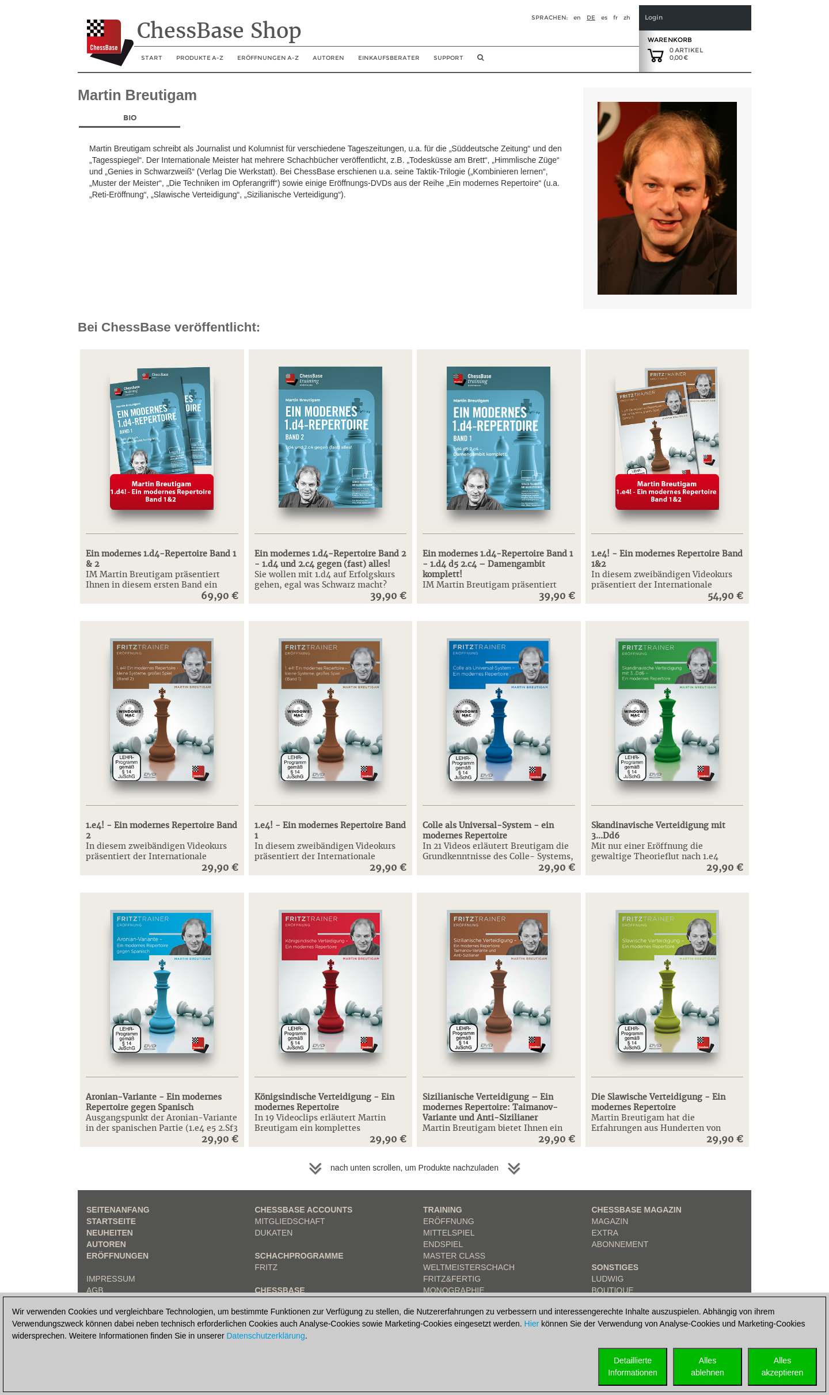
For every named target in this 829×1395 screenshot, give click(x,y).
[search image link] (480, 61)
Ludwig (608, 1278)
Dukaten (274, 1232)
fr (615, 17)
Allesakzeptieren (782, 1366)
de (591, 17)
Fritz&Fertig (452, 1278)
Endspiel (443, 1244)
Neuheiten (109, 1232)
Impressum (110, 1278)
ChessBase (280, 1290)
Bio (129, 117)
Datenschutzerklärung (266, 1335)
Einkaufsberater (389, 58)
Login (654, 17)
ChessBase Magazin (637, 1209)
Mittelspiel (448, 1232)
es (604, 17)
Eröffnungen (117, 1255)
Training (442, 1209)
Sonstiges (615, 1267)
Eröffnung (448, 1221)
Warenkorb (670, 40)
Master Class (454, 1255)
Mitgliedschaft (290, 1221)
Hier (531, 1323)
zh (626, 17)
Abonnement (620, 1244)
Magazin (610, 1221)
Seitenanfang (118, 1209)
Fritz (266, 1267)
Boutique (613, 1290)
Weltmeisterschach (469, 1267)
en (577, 17)
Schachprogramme (299, 1255)
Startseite (111, 1221)
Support (448, 58)
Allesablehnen (707, 1366)
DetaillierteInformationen (632, 1366)
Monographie (454, 1290)
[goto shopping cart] (655, 55)
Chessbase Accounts (304, 1209)
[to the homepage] (106, 34)
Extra (605, 1232)
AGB (95, 1290)
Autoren (328, 58)
